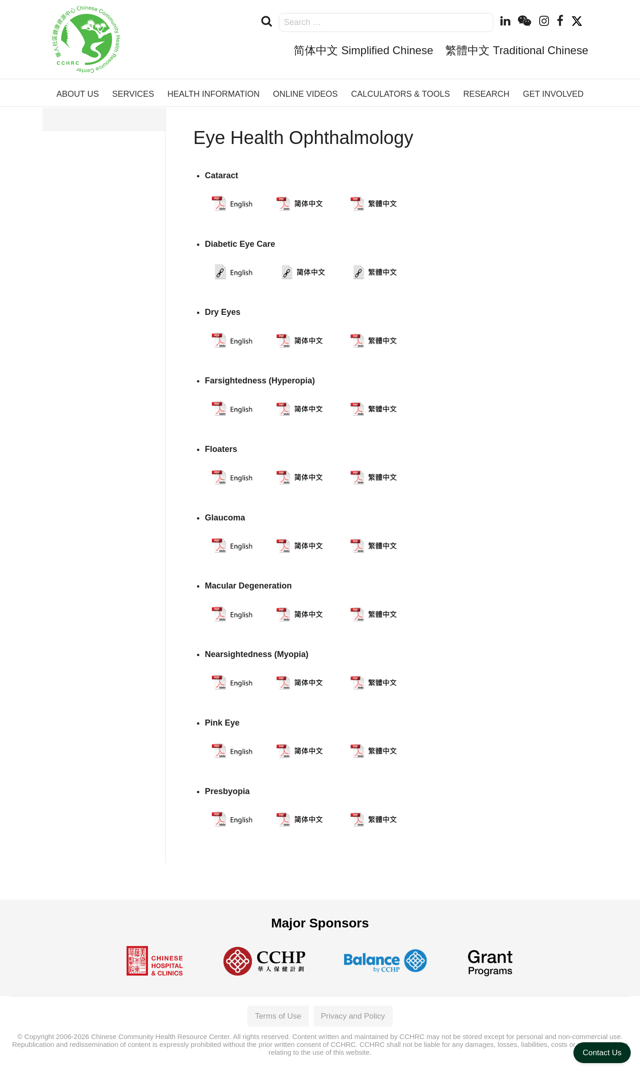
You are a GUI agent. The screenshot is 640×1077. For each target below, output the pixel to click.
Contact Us (602, 1052)
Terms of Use (278, 1016)
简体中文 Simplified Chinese (363, 50)
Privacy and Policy (353, 1016)
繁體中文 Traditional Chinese (516, 50)
